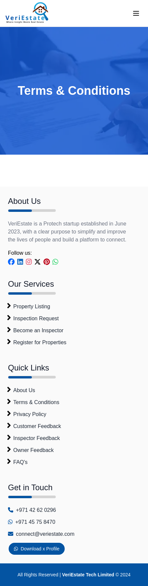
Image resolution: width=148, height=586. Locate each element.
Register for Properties (39, 342)
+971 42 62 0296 (36, 510)
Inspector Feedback (36, 438)
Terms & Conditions (36, 402)
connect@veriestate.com (45, 534)
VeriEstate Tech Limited (88, 574)
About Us (24, 390)
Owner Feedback (33, 450)
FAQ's (20, 462)
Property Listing (31, 306)
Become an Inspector (38, 330)
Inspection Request (36, 318)
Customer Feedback (37, 426)
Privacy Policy (29, 414)
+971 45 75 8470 (35, 522)
